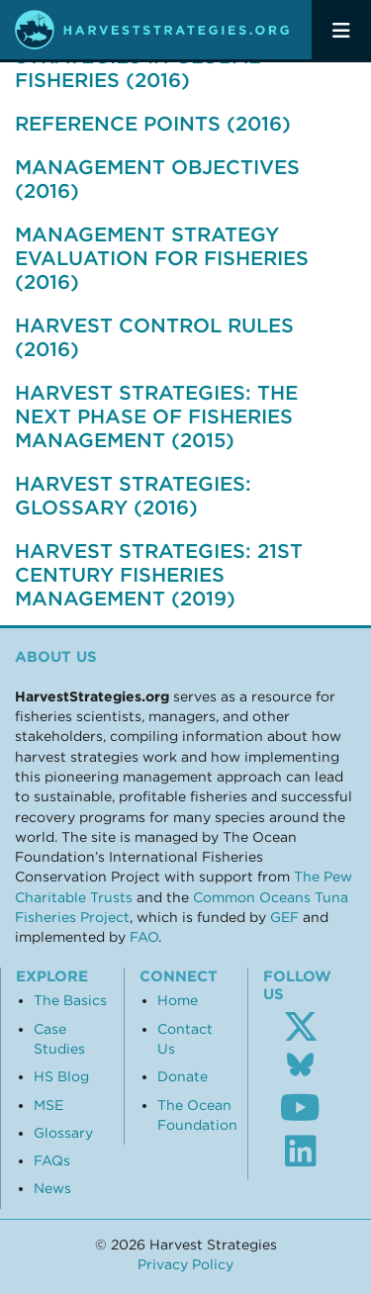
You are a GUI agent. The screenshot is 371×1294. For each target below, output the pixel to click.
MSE (48, 1105)
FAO (144, 937)
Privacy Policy (185, 1264)
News (52, 1188)
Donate (182, 1076)
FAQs (52, 1160)
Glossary (63, 1133)
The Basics (70, 1000)
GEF (284, 917)
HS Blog (61, 1076)
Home (177, 1000)
